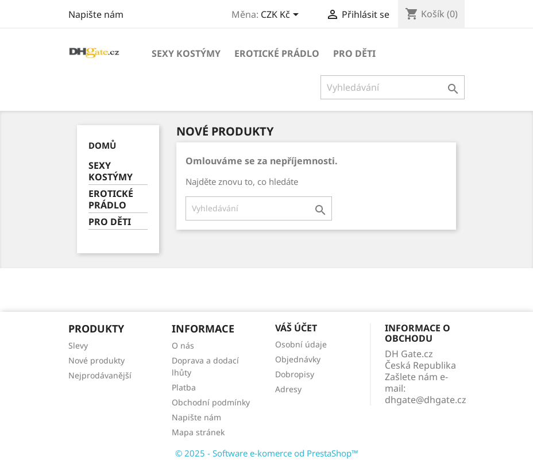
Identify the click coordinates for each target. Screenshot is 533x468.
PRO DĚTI (354, 53)
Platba (184, 387)
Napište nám (95, 14)
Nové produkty (96, 360)
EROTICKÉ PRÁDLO (276, 53)
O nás (183, 345)
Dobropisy (294, 374)
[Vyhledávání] (392, 87)
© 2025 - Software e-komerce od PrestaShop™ (266, 453)
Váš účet (296, 328)
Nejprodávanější (100, 375)
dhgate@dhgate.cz (425, 399)
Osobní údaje (301, 344)
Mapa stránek (198, 432)
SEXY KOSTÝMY (186, 53)
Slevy (78, 345)
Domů (102, 145)
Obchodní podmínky (211, 402)
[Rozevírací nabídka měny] (282, 15)
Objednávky (297, 359)
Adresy (288, 389)
